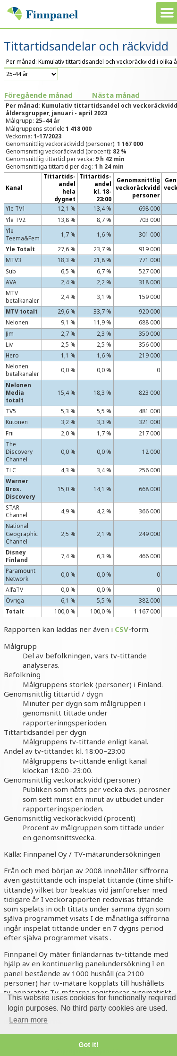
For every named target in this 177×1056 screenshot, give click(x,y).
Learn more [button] (28, 1020)
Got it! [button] (88, 1044)
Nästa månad (116, 95)
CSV (121, 629)
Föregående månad (38, 95)
